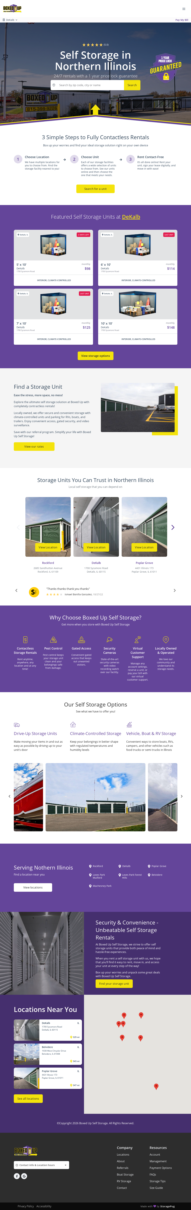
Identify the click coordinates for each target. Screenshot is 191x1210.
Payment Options (161, 1168)
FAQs (153, 1174)
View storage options (95, 356)
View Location (48, 547)
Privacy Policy (26, 1206)
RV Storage (124, 1181)
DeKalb (131, 216)
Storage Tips (158, 1181)
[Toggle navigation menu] (185, 8)
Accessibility (43, 1206)
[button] (16, 591)
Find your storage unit (114, 984)
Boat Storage (125, 1174)
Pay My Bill (181, 19)
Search (132, 85)
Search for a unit (95, 189)
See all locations (28, 1098)
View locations (33, 887)
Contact (122, 1188)
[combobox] (41, 1165)
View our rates (34, 446)
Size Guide (156, 1188)
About (121, 1161)
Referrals (122, 1168)
